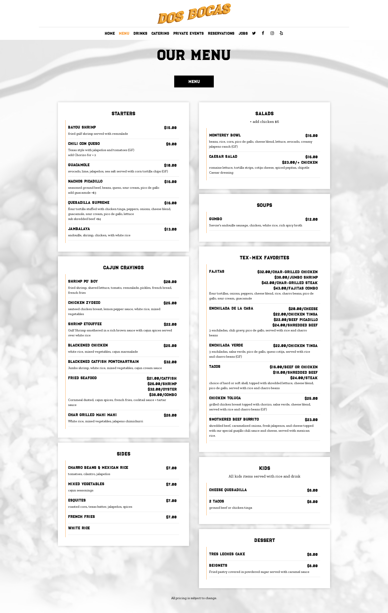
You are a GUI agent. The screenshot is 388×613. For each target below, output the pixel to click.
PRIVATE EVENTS (188, 33)
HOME (110, 33)
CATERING (160, 33)
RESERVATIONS (221, 33)
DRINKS (140, 33)
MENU (124, 33)
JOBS (243, 33)
